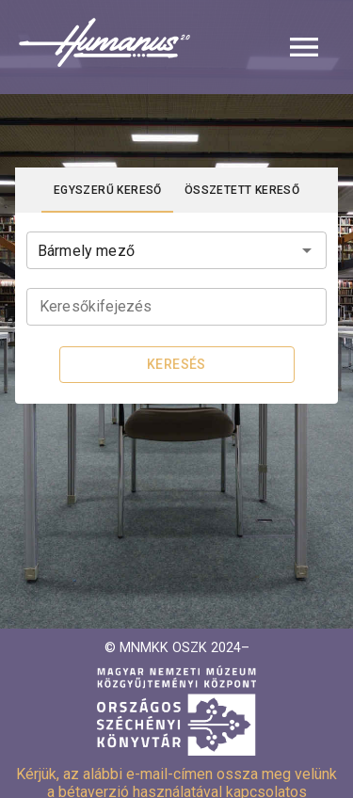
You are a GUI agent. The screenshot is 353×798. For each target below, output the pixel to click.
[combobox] (176, 248)
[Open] (307, 250)
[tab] (107, 190)
